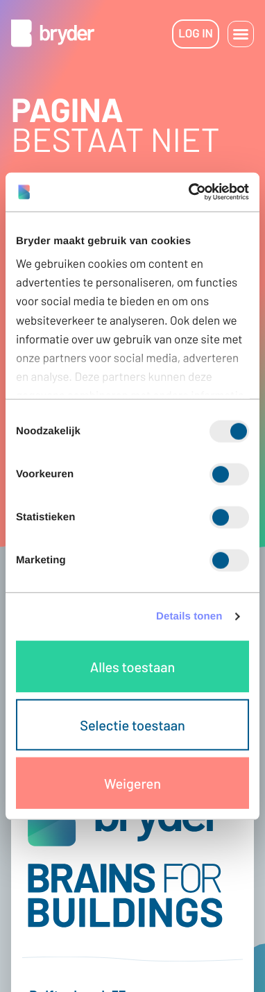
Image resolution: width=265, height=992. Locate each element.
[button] (241, 34)
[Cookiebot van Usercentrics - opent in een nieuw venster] (189, 192)
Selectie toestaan (132, 724)
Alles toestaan (132, 666)
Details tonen (189, 616)
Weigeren (132, 782)
